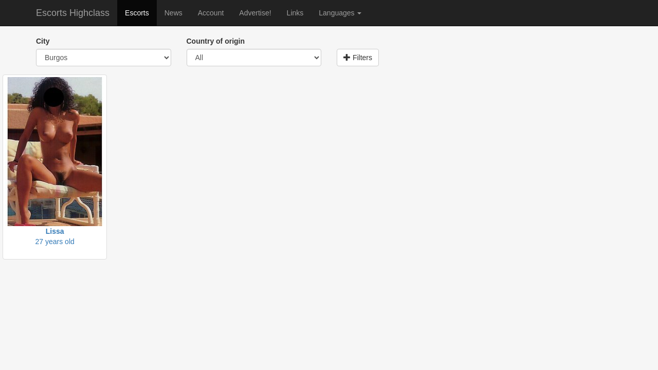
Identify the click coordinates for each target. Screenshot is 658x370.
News (173, 13)
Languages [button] (340, 13)
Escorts (137, 13)
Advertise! (255, 13)
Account (211, 13)
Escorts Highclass (72, 13)
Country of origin (216, 41)
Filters (357, 57)
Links (295, 13)
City (42, 41)
